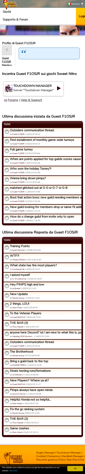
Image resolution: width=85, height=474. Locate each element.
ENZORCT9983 (19, 365)
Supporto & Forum (15, 19)
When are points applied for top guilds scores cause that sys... (45, 159)
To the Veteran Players (25, 313)
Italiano (74, 4)
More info (13, 470)
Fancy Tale (65, 459)
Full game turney (21, 149)
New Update (19, 294)
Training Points (20, 246)
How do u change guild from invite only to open (42, 216)
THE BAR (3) (19, 323)
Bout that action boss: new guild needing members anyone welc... (45, 197)
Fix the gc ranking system (27, 409)
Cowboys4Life (18, 269)
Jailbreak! (16, 288)
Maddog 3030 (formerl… (23, 336)
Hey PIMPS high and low (27, 284)
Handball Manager (72, 456)
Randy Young (18, 298)
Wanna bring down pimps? (28, 178)
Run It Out (78, 459)
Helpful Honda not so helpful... (30, 399)
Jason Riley (17, 307)
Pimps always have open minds (31, 390)
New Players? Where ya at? (29, 380)
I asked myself (20, 275)
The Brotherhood (21, 351)
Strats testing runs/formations (30, 370)
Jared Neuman (18, 250)
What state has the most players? (33, 265)
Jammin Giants (18, 394)
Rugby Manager (45, 452)
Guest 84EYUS (18, 317)
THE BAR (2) (19, 418)
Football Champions (48, 456)
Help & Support (31, 100)
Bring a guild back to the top (29, 361)
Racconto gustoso (46, 459)
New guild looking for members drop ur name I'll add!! (45, 207)
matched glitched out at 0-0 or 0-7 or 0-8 (38, 188)
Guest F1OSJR (6, 59)
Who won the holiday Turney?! (30, 168)
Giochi (7, 12)
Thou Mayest (17, 326)
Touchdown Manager (69, 452)
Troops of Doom (18, 259)
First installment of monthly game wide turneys (42, 140)
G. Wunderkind (19, 279)
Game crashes (19, 428)
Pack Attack (17, 403)
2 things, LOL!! (19, 303)
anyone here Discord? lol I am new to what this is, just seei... (45, 332)
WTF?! (14, 255)
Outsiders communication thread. (32, 130)
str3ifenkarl (17, 374)
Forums (13, 100)
